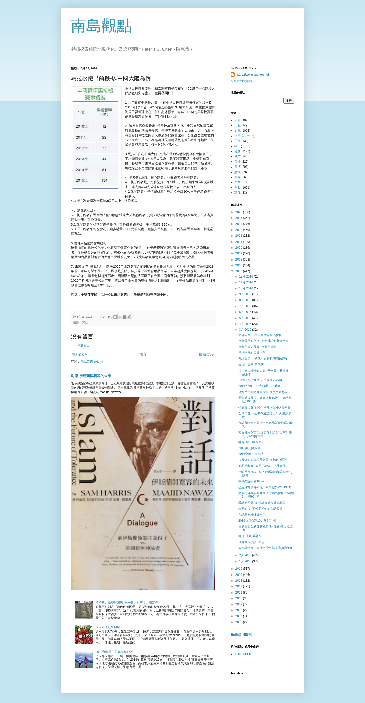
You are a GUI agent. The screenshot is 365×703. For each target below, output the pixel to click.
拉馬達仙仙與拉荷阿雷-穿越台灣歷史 (263, 460)
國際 (237, 177)
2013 (239, 580)
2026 (239, 212)
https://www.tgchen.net (252, 74)
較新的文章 (79, 354)
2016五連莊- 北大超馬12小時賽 (259, 386)
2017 (239, 265)
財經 (237, 172)
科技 (237, 161)
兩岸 (237, 141)
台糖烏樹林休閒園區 (252, 514)
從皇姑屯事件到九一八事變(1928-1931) (264, 487)
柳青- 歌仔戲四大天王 (252, 442)
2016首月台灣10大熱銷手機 (257, 520)
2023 (239, 230)
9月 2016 (245, 294)
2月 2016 (245, 555)
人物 (237, 120)
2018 (239, 259)
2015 (239, 568)
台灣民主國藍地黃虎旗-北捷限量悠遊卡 (264, 392)
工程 (237, 125)
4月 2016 (245, 324)
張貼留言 (83, 345)
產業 (237, 182)
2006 (239, 622)
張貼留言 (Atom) (92, 361)
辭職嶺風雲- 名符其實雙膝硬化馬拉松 (263, 503)
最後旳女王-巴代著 (251, 364)
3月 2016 (245, 329)
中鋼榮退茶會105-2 (251, 481)
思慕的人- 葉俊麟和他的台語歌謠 (260, 508)
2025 (239, 218)
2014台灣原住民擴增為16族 (114, 652)
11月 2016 (246, 282)
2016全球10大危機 (251, 454)
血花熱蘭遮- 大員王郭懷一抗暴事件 (262, 466)
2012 (239, 586)
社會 (237, 151)
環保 (237, 192)
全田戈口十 (242, 136)
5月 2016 (245, 318)
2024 (239, 224)
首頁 (143, 354)
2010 (239, 598)
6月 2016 (245, 312)
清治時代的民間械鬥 (252, 353)
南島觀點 (101, 25)
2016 (239, 271)
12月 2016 (246, 276)
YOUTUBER (242, 654)
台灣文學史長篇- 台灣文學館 (257, 347)
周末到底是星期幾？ (109, 627)
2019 (239, 253)
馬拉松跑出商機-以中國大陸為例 (260, 380)
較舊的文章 (206, 354)
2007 (239, 616)
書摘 (237, 167)
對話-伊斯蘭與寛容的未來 (91, 376)
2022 (239, 235)
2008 (239, 610)
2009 (239, 604)
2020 (239, 247)
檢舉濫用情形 (241, 635)
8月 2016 (245, 300)
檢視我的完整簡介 (243, 81)
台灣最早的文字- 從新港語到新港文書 (263, 341)
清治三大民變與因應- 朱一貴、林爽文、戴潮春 (127, 602)
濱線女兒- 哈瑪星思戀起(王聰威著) (262, 358)
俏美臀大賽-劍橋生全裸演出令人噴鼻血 (264, 407)
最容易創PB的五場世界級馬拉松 (260, 335)
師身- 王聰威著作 (249, 536)
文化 (237, 130)
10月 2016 (246, 288)
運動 (85, 322)
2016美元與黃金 (249, 448)
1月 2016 (245, 561)
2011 (239, 592)
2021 (239, 242)
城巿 (237, 156)
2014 (239, 575)
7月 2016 (245, 306)
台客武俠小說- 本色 (251, 542)
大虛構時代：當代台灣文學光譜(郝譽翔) (265, 548)
